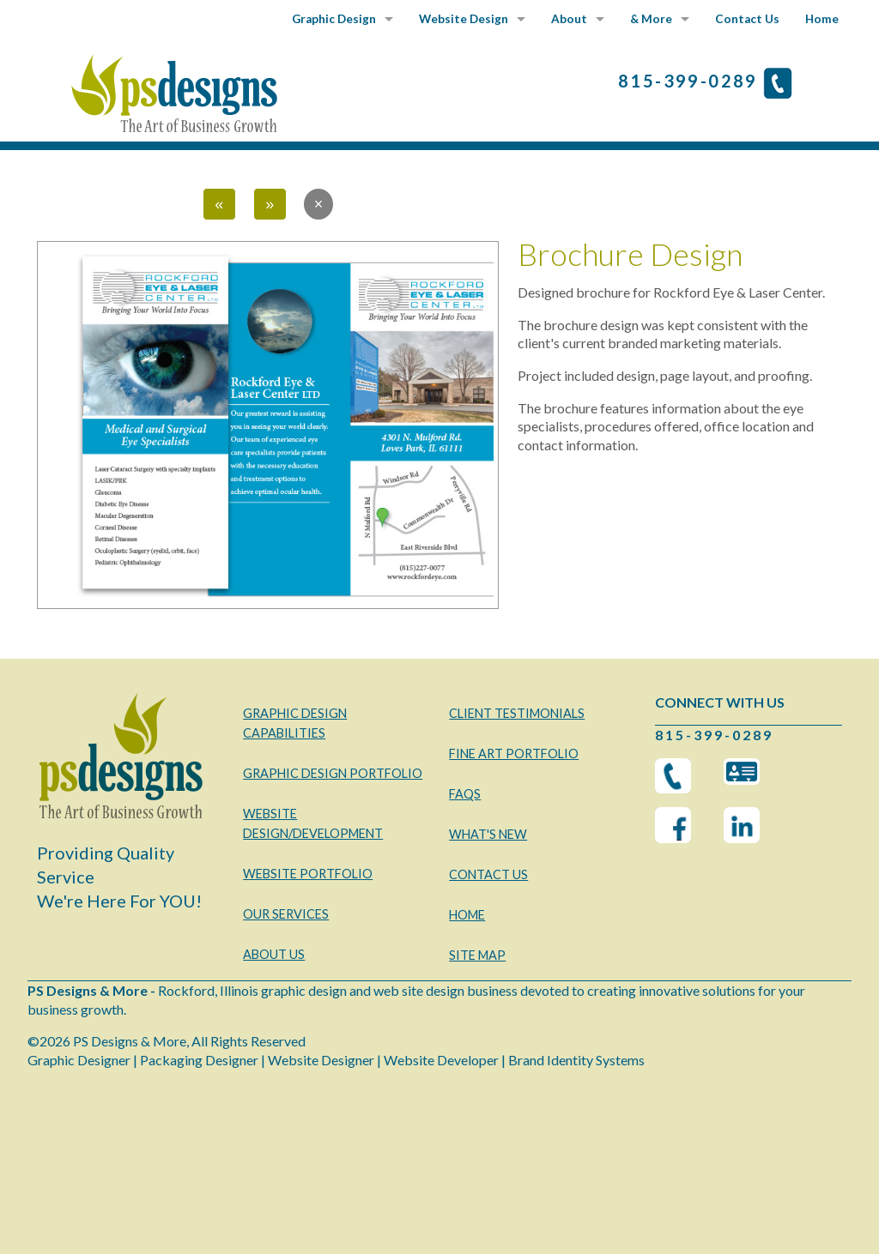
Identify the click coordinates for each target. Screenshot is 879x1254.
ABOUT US (274, 954)
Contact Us (747, 19)
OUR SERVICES (286, 914)
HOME (467, 914)
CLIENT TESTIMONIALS (517, 713)
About (569, 19)
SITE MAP (477, 955)
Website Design (463, 19)
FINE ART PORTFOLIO (514, 753)
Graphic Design (334, 19)
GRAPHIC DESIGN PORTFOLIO (332, 773)
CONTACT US (488, 874)
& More (651, 19)
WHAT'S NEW (488, 834)
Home (822, 19)
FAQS (465, 794)
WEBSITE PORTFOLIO (308, 873)
